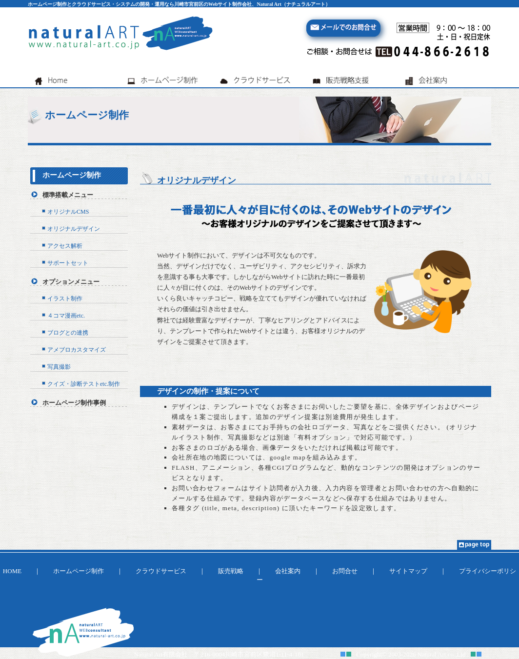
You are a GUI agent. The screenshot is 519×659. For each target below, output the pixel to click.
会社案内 (287, 571)
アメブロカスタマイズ (76, 349)
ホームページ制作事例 (74, 402)
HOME (12, 571)
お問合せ (345, 571)
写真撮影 (59, 366)
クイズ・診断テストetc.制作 (83, 383)
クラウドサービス (161, 571)
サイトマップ (408, 571)
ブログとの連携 (67, 332)
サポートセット (67, 263)
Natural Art (432, 654)
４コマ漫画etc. (66, 315)
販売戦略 (230, 571)
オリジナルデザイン (73, 228)
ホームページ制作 (71, 175)
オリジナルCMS (68, 211)
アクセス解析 (64, 245)
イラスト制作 (64, 298)
